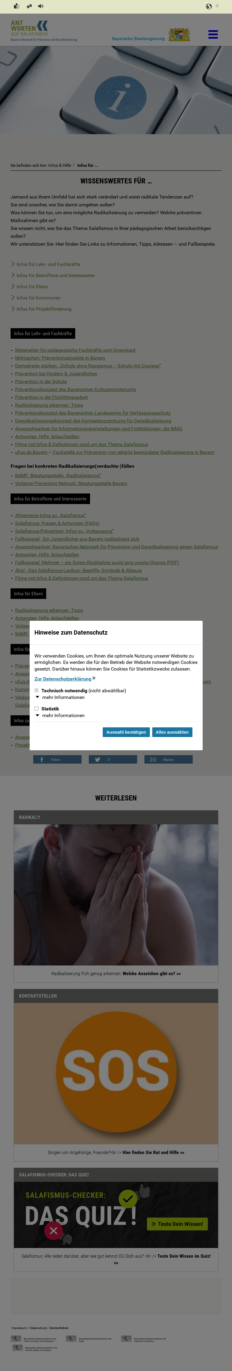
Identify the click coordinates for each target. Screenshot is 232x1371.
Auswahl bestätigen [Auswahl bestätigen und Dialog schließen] (126, 732)
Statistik (46, 709)
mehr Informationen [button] (63, 697)
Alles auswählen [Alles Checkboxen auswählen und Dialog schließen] (172, 732)
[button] (40, 6)
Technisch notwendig (80, 691)
